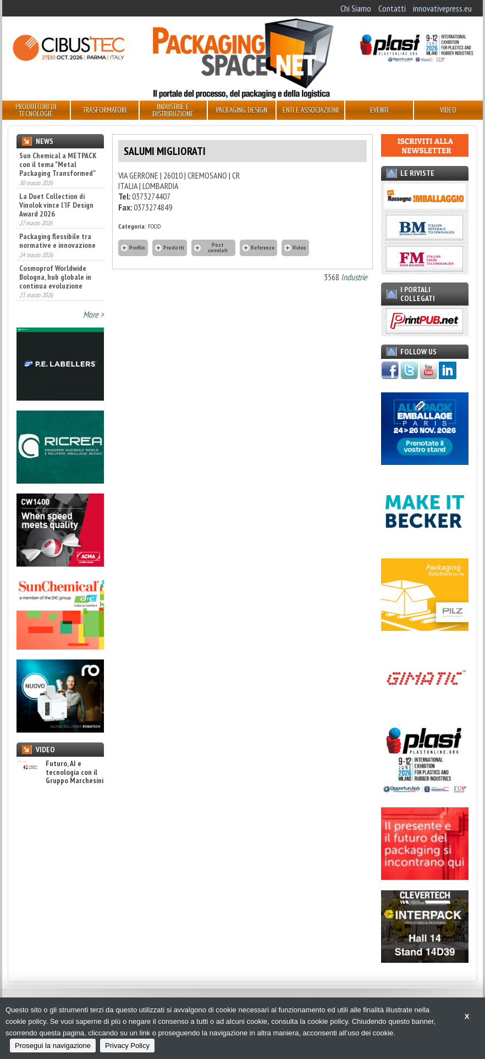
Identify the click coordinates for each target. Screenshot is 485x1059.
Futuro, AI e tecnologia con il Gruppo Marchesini (59, 772)
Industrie (354, 276)
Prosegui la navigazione (53, 1045)
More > (93, 314)
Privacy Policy (127, 1045)
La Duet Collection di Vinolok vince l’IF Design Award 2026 (56, 205)
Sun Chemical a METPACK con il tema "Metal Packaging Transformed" (58, 164)
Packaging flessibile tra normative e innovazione (57, 240)
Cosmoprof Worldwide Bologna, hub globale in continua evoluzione (55, 277)
